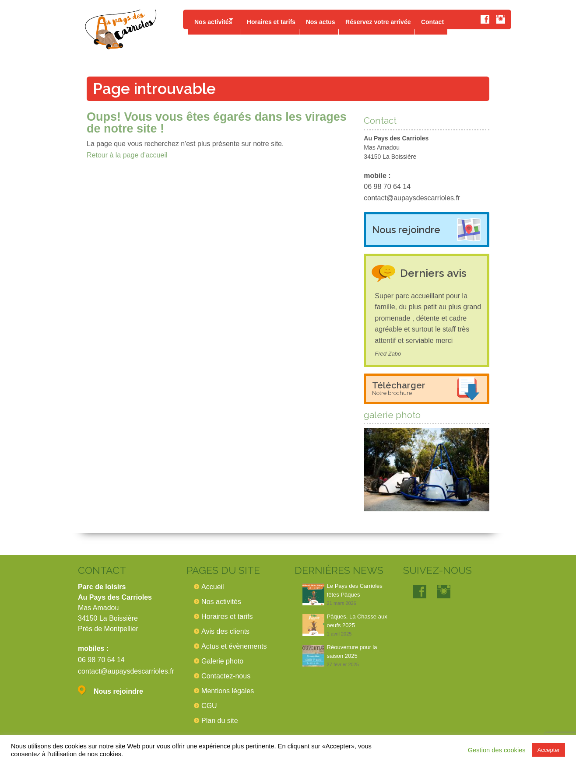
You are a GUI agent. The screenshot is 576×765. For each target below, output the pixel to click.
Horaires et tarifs (278, 19)
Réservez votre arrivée (392, 19)
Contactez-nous (225, 676)
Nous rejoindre (406, 229)
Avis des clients (225, 631)
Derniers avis (437, 272)
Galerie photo (222, 661)
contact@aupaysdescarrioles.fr (412, 198)
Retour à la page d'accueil (127, 155)
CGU (209, 705)
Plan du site (219, 720)
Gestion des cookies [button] (497, 750)
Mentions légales (227, 691)
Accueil (212, 586)
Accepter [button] (548, 750)
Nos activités (213, 19)
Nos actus (331, 19)
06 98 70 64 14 (387, 186)
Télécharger (398, 388)
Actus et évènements (234, 646)
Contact (450, 19)
